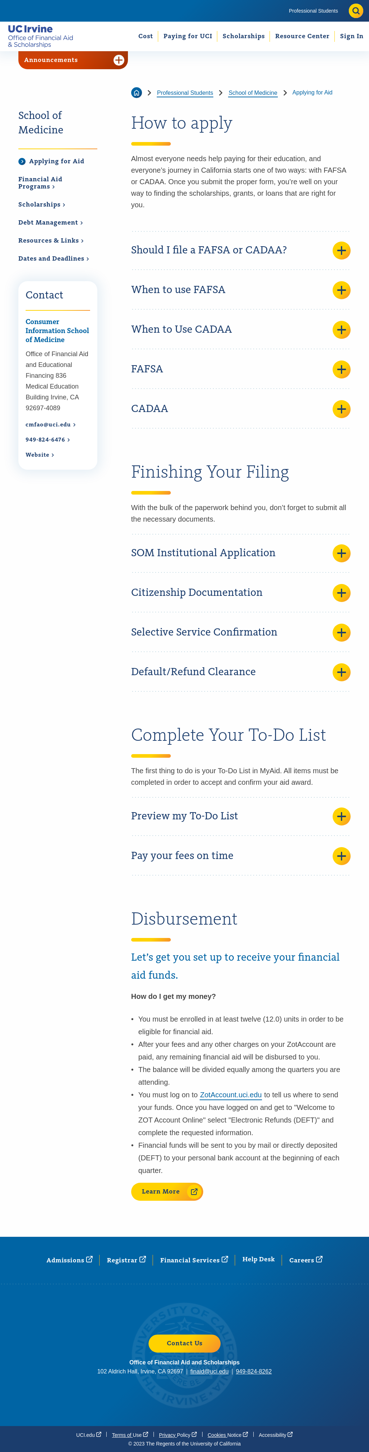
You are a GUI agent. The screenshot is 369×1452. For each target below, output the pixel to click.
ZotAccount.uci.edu (231, 1095)
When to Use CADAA (241, 330)
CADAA (241, 409)
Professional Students (313, 10)
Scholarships (244, 36)
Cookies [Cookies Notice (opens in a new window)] (228, 1435)
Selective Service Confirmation (241, 633)
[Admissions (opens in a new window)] (69, 1260)
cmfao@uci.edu (51, 425)
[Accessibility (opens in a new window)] (276, 1435)
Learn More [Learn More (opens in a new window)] (171, 1192)
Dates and (53, 258)
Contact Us (185, 1343)
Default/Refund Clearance (241, 672)
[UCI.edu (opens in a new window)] (88, 1435)
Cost (145, 36)
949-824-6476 (48, 440)
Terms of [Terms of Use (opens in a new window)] (130, 1435)
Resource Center (302, 36)
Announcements (74, 60)
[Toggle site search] (356, 11)
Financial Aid (40, 183)
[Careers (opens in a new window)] (306, 1260)
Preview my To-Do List (241, 816)
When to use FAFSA (241, 290)
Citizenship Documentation (241, 593)
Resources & (51, 240)
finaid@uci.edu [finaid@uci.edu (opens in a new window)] (209, 1371)
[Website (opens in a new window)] (40, 455)
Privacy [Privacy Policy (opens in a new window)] (178, 1435)
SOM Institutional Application (241, 553)
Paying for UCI (188, 36)
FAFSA (241, 369)
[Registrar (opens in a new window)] (126, 1260)
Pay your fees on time (241, 856)
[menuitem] (313, 10)
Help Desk (259, 1259)
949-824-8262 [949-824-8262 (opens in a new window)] (254, 1371)
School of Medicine (40, 123)
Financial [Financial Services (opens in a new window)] (194, 1260)
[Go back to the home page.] (43, 36)
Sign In (352, 36)
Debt (50, 222)
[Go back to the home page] (136, 92)
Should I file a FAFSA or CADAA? (241, 251)
